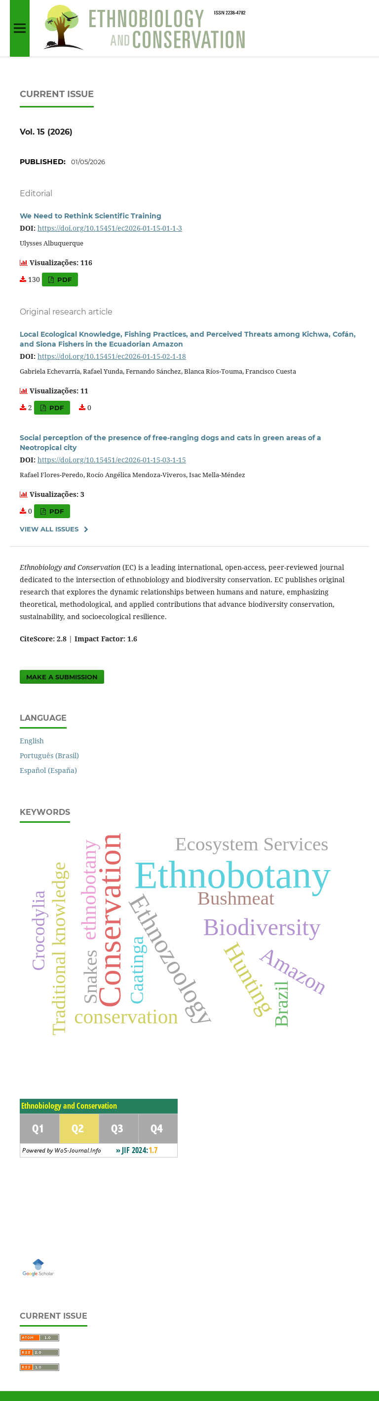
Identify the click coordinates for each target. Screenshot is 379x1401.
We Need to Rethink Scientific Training (90, 215)
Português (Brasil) (49, 755)
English (32, 740)
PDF (63, 279)
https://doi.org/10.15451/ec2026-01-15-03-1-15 (112, 459)
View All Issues (49, 529)
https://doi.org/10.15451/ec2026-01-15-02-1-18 (112, 356)
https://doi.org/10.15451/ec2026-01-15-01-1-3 (110, 228)
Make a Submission (62, 677)
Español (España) (48, 770)
